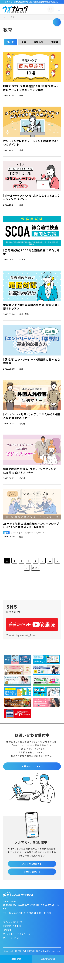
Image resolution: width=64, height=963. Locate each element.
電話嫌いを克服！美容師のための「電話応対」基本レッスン (31, 306)
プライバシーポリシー (12, 937)
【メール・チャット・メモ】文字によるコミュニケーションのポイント (31, 197)
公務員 (54, 42)
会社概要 (7, 929)
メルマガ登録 (48, 959)
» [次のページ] (27, 567)
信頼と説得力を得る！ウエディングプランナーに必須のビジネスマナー (31, 470)
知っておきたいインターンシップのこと (28, 532)
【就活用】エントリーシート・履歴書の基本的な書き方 (31, 361)
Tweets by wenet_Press (21, 635)
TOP (4, 17)
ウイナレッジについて (12, 922)
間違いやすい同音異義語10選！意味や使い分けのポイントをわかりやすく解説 (31, 87)
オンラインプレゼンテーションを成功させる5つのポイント (31, 142)
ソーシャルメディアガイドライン (17, 933)
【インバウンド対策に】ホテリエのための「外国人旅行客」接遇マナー (31, 416)
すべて (10, 42)
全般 (23, 42)
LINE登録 (16, 959)
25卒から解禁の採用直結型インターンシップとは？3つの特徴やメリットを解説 (31, 525)
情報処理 (38, 42)
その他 (22, 423)
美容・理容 (24, 314)
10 (49, 560)
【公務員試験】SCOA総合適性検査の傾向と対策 (31, 252)
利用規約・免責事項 (12, 926)
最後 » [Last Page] (35, 567)
